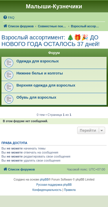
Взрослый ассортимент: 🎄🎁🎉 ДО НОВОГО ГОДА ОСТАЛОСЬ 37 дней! (50, 40)
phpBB (44, 179)
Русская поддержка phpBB (54, 184)
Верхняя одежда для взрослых (45, 85)
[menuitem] (8, 17)
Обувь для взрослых (36, 97)
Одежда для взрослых (37, 61)
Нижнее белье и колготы (39, 73)
